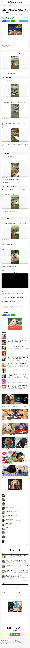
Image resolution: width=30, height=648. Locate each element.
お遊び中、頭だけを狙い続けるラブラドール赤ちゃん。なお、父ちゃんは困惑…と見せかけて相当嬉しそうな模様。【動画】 (16, 577)
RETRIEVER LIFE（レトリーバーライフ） (9, 615)
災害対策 (4, 593)
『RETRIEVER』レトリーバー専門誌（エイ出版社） (22, 643)
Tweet (9, 21)
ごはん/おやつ (5, 595)
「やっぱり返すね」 (6, 44)
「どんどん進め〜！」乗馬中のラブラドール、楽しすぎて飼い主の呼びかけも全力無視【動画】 (16, 566)
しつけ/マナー (19, 591)
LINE (14, 21)
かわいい (17, 4)
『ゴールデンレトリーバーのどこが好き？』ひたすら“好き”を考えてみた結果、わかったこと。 (16, 571)
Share (3, 21)
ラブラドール (18, 586)
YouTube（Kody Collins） (6, 97)
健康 (3, 597)
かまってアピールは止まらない (8, 45)
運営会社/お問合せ (18, 644)
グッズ (18, 595)
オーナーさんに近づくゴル (7, 41)
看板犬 (18, 597)
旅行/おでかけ (5, 591)
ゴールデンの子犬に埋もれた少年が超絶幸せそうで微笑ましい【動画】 (15, 556)
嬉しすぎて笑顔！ (5, 46)
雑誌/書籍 (18, 593)
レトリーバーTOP (4, 4)
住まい (18, 588)
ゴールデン (11, 4)
